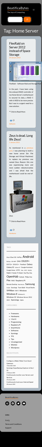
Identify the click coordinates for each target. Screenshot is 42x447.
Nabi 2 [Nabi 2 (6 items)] (9, 273)
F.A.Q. (7, 420)
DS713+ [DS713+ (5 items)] (9, 264)
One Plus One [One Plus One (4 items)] (28, 273)
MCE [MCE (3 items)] (25, 270)
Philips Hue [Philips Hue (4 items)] (28, 277)
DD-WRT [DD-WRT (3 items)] (13, 261)
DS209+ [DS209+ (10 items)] (25, 261)
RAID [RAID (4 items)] (13, 280)
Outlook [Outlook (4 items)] (21, 277)
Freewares (15, 313)
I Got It (13, 319)
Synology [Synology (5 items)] (14, 287)
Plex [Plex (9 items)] (8, 280)
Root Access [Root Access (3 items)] (21, 284)
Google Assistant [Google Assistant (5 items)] (26, 267)
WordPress (28, 435)
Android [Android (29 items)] (28, 256)
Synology (14, 333)
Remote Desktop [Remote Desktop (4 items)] (12, 284)
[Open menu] (33, 9)
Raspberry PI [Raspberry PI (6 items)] (20, 280)
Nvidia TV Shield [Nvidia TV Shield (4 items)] (17, 273)
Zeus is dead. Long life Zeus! (21, 137)
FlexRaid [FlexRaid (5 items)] (23, 264)
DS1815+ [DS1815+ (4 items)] (16, 264)
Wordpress (15, 348)
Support (8, 428)
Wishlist (14, 345)
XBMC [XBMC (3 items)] (8, 300)
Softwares (12, 124)
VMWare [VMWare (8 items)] (10, 290)
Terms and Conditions (13, 424)
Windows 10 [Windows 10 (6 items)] (11, 297)
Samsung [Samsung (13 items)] (30, 283)
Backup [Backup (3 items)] (8, 261)
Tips (12, 339)
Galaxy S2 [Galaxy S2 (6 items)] (10, 267)
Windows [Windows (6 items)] (23, 290)
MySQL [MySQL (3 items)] (30, 270)
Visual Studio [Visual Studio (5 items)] (30, 287)
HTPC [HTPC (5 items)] (18, 270)
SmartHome (15, 328)
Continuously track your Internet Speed (20, 382)
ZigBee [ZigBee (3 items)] (22, 300)
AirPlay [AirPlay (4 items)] (19, 257)
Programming (16, 322)
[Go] (27, 19)
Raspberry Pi (16, 325)
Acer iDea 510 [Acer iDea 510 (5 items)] (11, 257)
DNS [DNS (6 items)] (19, 261)
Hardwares (12, 233)
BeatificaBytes (18, 8)
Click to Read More (18, 112)
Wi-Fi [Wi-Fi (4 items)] (17, 291)
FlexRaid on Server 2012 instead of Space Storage (19, 49)
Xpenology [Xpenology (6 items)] (15, 300)
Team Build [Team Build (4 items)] (21, 287)
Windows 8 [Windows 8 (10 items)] (12, 294)
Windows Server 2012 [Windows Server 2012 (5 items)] (24, 297)
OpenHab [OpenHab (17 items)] (12, 276)
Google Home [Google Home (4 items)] (11, 270)
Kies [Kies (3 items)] (22, 270)
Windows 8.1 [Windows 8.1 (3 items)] (21, 294)
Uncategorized (16, 342)
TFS (12, 336)
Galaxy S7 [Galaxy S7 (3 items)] (17, 267)
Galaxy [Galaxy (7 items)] (29, 264)
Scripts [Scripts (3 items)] (8, 287)
